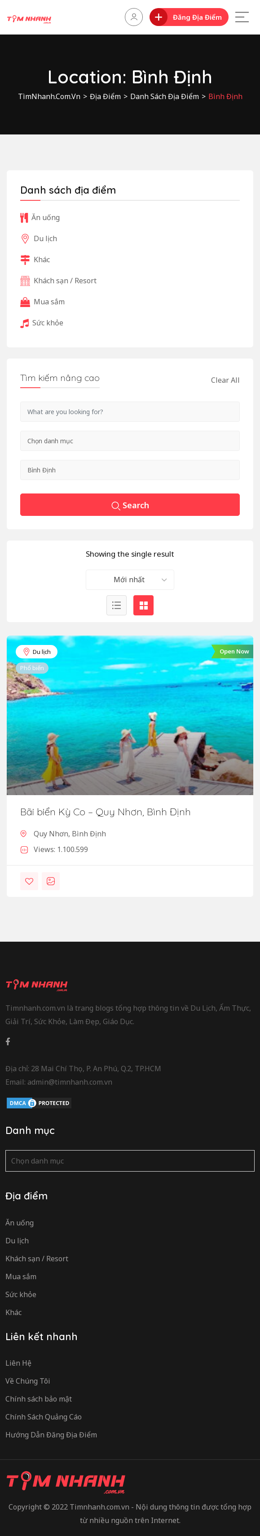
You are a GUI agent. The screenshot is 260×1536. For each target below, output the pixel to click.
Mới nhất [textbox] (129, 579)
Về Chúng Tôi (27, 1381)
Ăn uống (40, 217)
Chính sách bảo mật (38, 1399)
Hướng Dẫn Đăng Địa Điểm (51, 1435)
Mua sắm (42, 301)
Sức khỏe (41, 322)
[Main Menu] (242, 17)
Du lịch (36, 651)
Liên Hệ (18, 1363)
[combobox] (130, 580)
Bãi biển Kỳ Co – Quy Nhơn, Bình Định (105, 811)
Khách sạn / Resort (58, 280)
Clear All (225, 380)
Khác (35, 259)
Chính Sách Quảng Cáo (43, 1417)
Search (130, 506)
